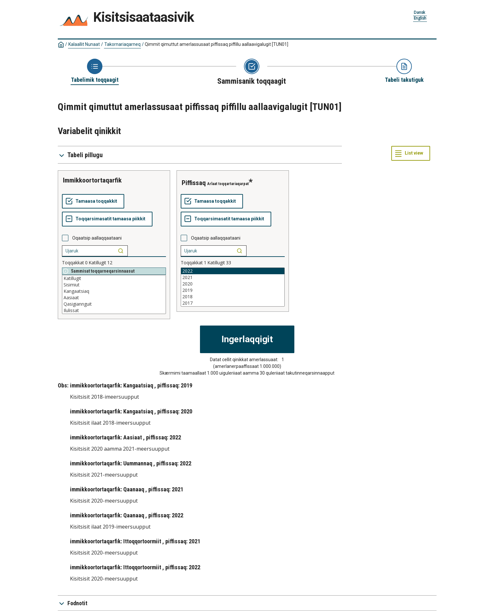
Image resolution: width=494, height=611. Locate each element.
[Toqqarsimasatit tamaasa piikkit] (107, 219)
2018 (232, 296)
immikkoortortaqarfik (92, 180)
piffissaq (194, 183)
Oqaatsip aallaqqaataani (97, 238)
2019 (232, 290)
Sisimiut (114, 285)
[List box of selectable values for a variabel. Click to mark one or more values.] (114, 294)
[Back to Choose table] (95, 71)
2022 (232, 271)
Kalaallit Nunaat (84, 44)
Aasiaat (114, 297)
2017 (232, 303)
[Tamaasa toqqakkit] (93, 201)
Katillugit (114, 278)
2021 (232, 277)
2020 (232, 284)
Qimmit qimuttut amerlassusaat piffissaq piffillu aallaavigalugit (216, 44)
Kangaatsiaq (114, 291)
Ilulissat (114, 310)
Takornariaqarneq (122, 44)
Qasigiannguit (114, 304)
